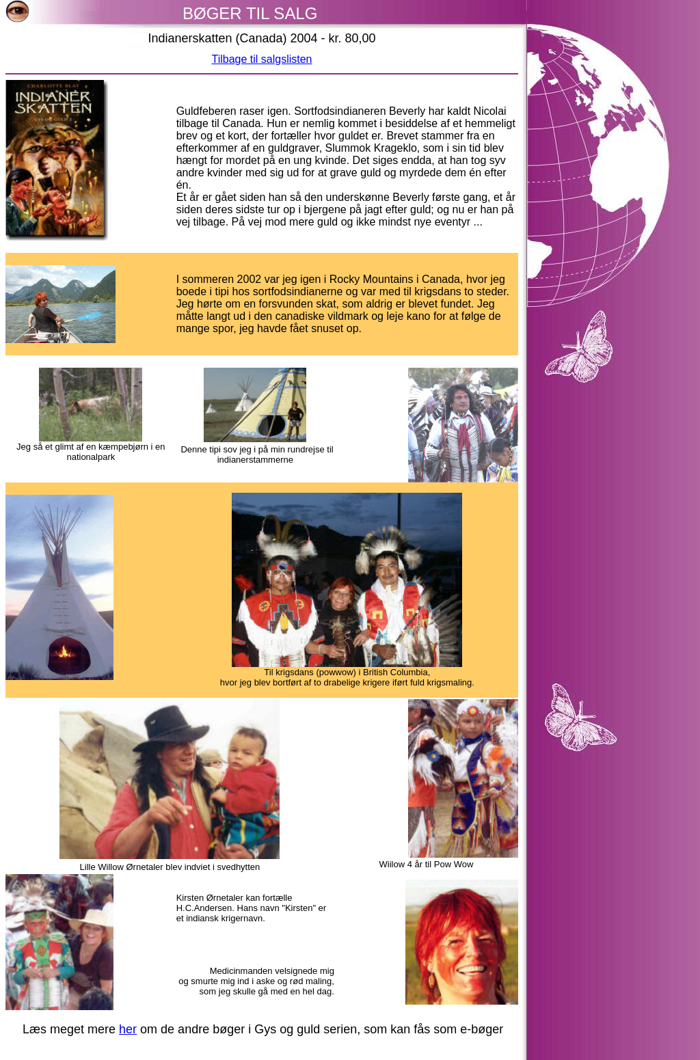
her (128, 1029)
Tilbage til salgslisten (261, 59)
